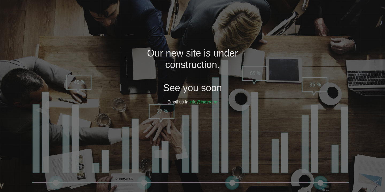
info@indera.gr (204, 102)
